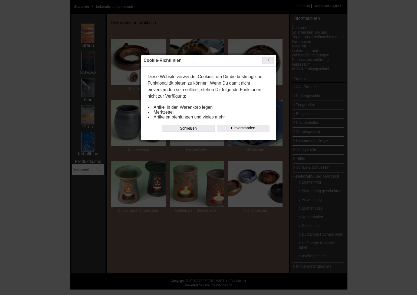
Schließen (188, 128)
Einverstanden (243, 128)
